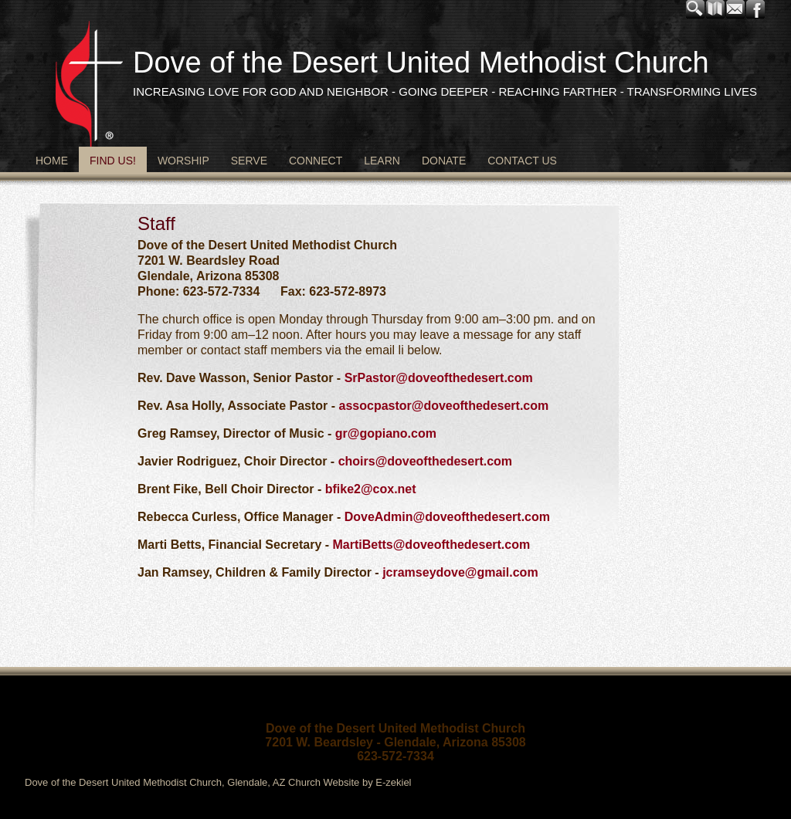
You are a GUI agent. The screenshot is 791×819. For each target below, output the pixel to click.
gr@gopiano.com (385, 433)
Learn (382, 160)
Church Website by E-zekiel (349, 782)
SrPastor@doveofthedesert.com (439, 377)
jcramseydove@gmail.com (458, 572)
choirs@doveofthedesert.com (425, 461)
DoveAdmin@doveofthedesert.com (447, 516)
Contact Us (522, 160)
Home (52, 160)
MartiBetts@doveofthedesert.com (432, 544)
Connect (315, 160)
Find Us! (113, 160)
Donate (444, 160)
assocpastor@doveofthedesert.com (444, 405)
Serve (249, 160)
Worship (183, 160)
